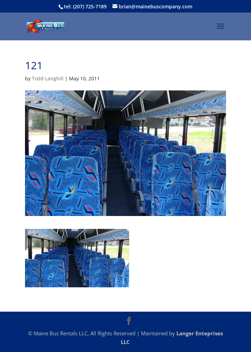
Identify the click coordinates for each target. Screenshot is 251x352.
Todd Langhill (48, 78)
